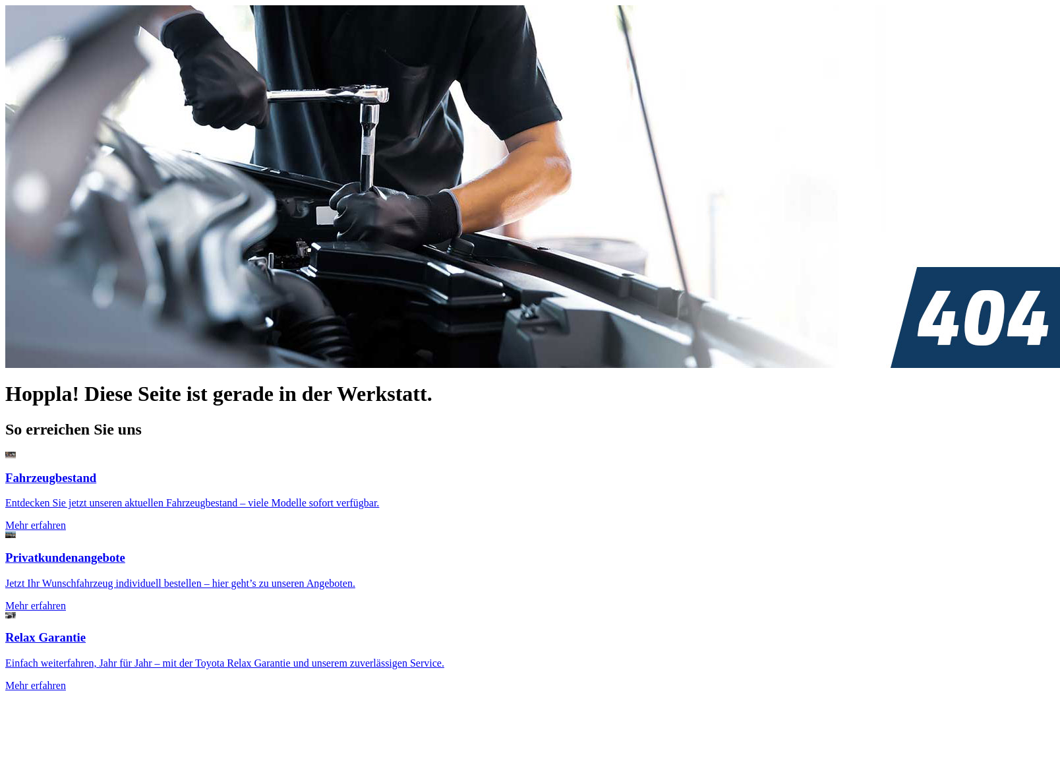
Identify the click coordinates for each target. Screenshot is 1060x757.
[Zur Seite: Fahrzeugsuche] (530, 491)
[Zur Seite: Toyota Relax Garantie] (530, 652)
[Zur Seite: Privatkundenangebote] (530, 571)
